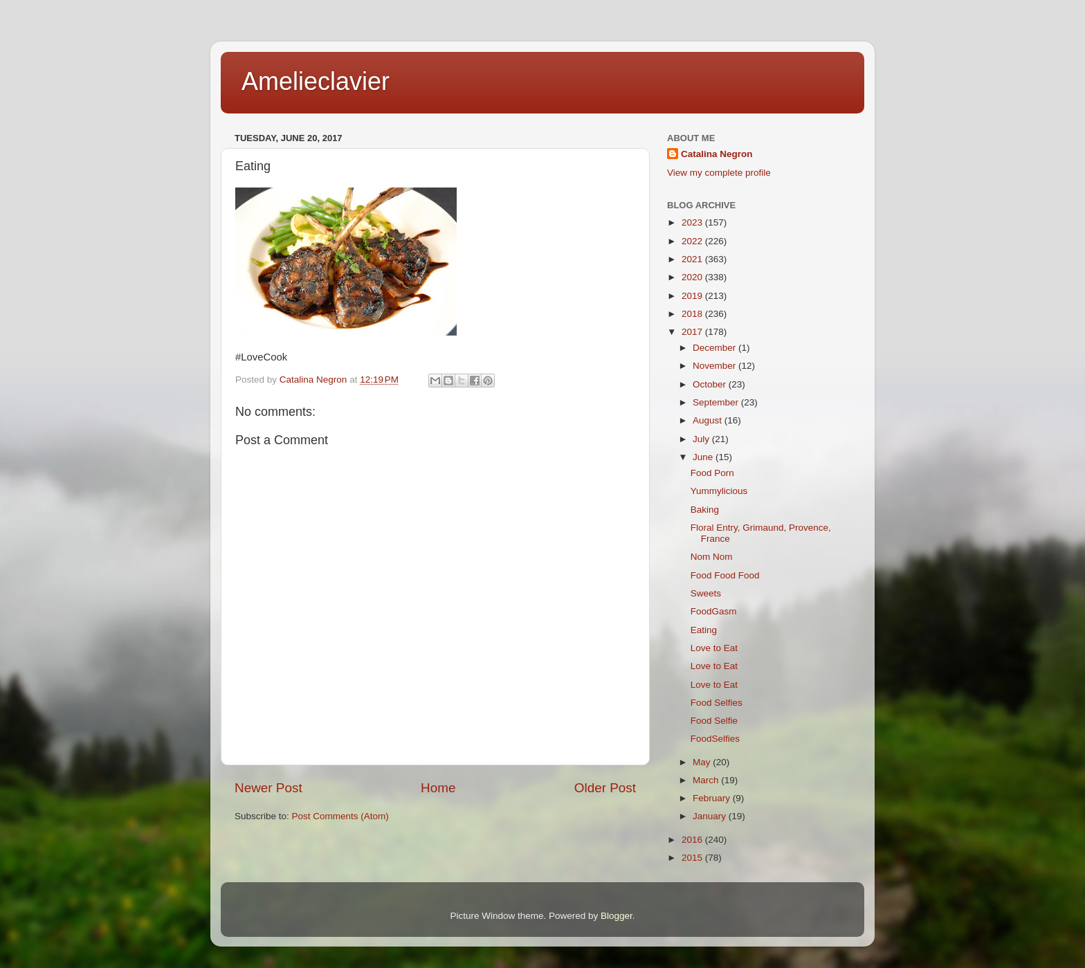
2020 (693, 277)
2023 (693, 222)
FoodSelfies (715, 738)
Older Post (605, 787)
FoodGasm (714, 611)
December (715, 348)
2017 (693, 332)
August (708, 420)
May (703, 762)
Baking (705, 509)
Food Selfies (716, 702)
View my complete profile (719, 172)
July (702, 439)
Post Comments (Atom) (340, 816)
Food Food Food (725, 575)
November (715, 365)
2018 (693, 314)
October (711, 384)
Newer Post (268, 787)
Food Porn (712, 473)
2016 (693, 839)
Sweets (706, 593)
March (707, 780)
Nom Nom (712, 556)
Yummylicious (719, 491)
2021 (693, 259)
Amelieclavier (315, 81)
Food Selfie (714, 720)
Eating (704, 630)
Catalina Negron (717, 154)
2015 (693, 857)
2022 (693, 241)
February (713, 798)
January (711, 816)
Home (438, 787)
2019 (693, 296)
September (717, 402)
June (704, 457)
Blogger (616, 916)
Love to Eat (714, 648)
